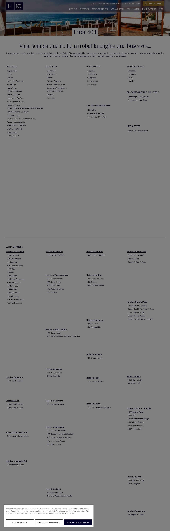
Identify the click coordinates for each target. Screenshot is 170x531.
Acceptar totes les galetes (78, 522)
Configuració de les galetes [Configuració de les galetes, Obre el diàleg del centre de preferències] (48, 522)
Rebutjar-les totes (20, 522)
